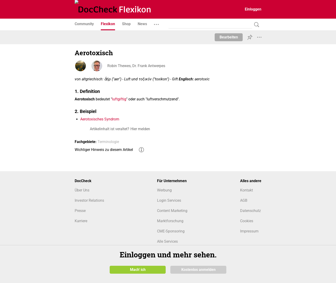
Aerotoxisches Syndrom (99, 119)
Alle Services (167, 241)
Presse (80, 210)
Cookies (246, 221)
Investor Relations (89, 200)
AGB (243, 200)
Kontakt (246, 190)
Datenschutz (250, 210)
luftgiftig (119, 99)
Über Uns (82, 190)
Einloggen (253, 9)
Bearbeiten (229, 37)
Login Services (169, 200)
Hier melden (140, 129)
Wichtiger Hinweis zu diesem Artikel (104, 149)
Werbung (164, 190)
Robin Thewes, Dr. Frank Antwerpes (136, 66)
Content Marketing (172, 210)
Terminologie (108, 142)
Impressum (249, 231)
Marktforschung (170, 221)
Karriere (81, 221)
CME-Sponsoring (171, 231)
